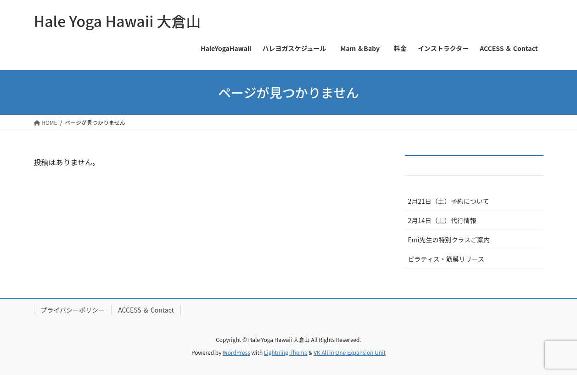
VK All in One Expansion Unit (350, 352)
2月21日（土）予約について (448, 201)
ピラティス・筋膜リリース (446, 258)
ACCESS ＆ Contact (146, 309)
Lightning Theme (286, 352)
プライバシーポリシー (73, 309)
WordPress (236, 352)
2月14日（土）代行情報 (442, 220)
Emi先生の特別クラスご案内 (449, 239)
